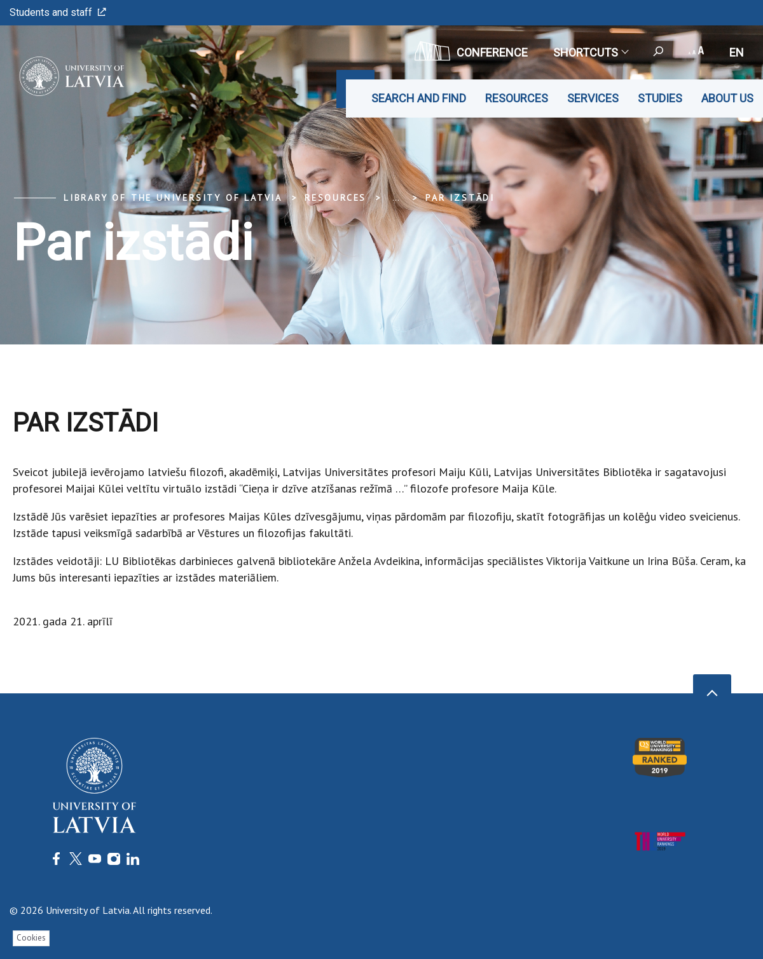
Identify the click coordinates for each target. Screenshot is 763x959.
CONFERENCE (471, 51)
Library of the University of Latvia (173, 197)
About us (727, 98)
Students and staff (58, 12)
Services (593, 98)
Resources (516, 98)
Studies (660, 98)
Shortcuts (590, 52)
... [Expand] (395, 197)
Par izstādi (460, 197)
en (736, 52)
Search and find (418, 98)
